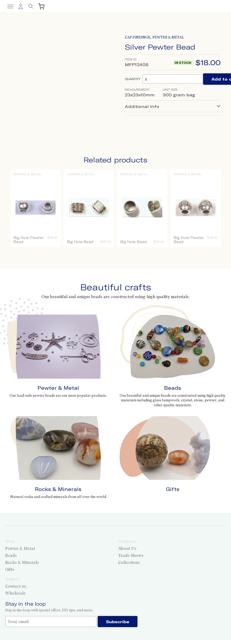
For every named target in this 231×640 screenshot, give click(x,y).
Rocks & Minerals (58, 489)
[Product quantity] (172, 78)
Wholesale (15, 593)
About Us (127, 548)
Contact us (15, 586)
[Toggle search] (31, 6)
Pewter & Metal (168, 37)
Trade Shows (130, 555)
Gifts (172, 489)
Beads (172, 388)
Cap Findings (137, 37)
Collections (129, 562)
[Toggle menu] (10, 6)
